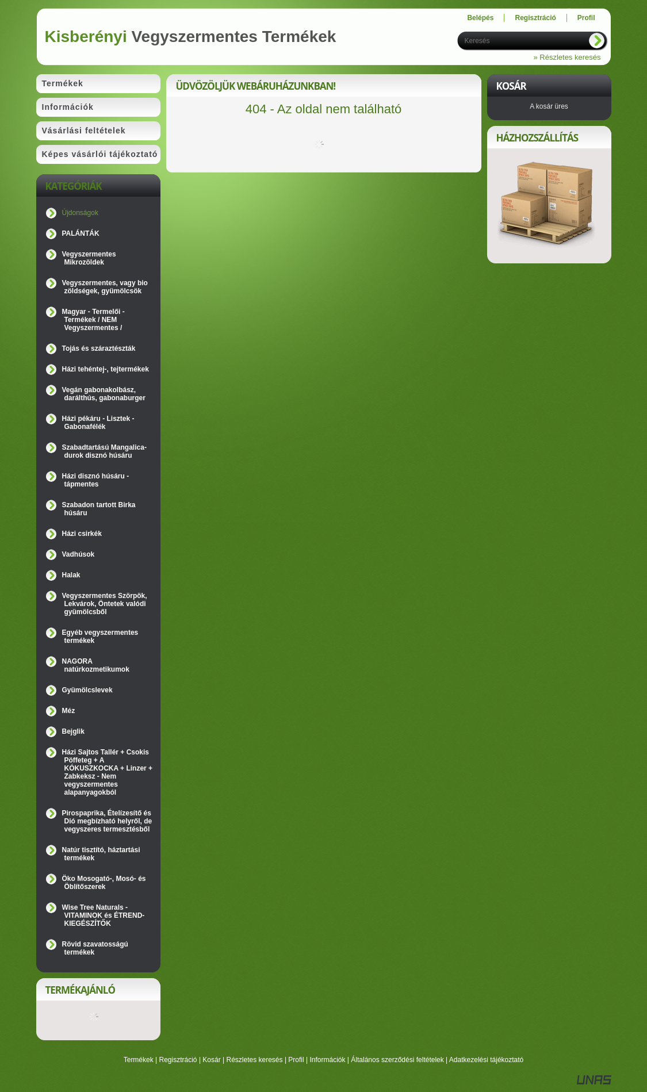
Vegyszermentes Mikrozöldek (89, 258)
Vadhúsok (78, 554)
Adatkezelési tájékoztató (486, 1060)
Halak (71, 575)
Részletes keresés (255, 1060)
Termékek (139, 1060)
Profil (296, 1060)
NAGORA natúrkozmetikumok (95, 665)
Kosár (211, 1060)
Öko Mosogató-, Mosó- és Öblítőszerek (104, 883)
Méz (68, 711)
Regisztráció (178, 1060)
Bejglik (73, 731)
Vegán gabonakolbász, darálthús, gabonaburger (104, 394)
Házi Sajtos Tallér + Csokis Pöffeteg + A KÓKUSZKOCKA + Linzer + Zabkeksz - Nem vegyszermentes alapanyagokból (107, 772)
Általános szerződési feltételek (397, 1060)
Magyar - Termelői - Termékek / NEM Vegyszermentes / (93, 320)
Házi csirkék (82, 534)
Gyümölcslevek (87, 690)
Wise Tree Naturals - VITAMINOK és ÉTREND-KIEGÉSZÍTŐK (103, 915)
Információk (327, 1060)
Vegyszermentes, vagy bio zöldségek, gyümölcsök (105, 287)
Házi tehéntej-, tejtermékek (105, 369)
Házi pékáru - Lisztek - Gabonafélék (98, 423)
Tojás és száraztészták (99, 348)
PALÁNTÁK (80, 233)
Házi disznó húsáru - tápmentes (95, 480)
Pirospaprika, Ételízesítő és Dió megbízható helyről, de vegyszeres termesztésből (107, 821)
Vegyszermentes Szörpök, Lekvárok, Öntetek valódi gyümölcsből (104, 604)
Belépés (480, 18)
